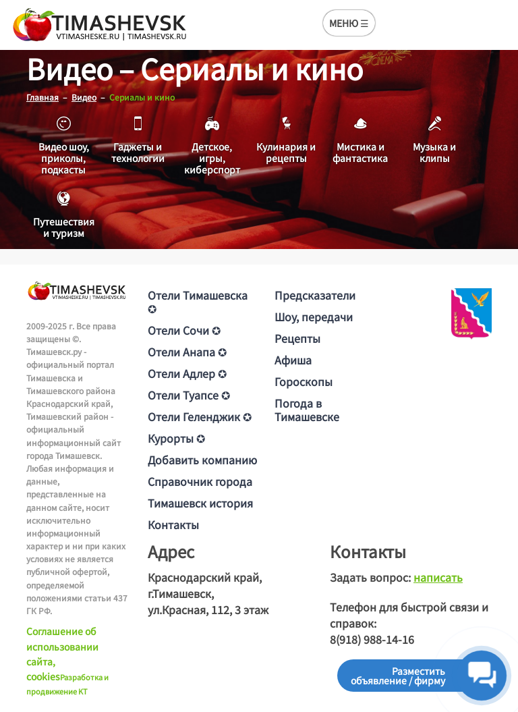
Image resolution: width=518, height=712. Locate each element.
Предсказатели (315, 295)
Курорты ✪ (176, 438)
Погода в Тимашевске (307, 409)
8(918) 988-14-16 (372, 639)
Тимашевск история (200, 503)
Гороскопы (304, 381)
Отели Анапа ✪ (187, 351)
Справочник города (200, 481)
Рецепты (297, 338)
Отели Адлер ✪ (187, 373)
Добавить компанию (202, 459)
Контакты (173, 524)
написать (438, 577)
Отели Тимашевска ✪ (198, 301)
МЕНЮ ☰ (349, 23)
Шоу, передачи (314, 316)
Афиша (293, 359)
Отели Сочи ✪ (184, 330)
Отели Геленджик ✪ (200, 416)
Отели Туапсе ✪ (189, 395)
